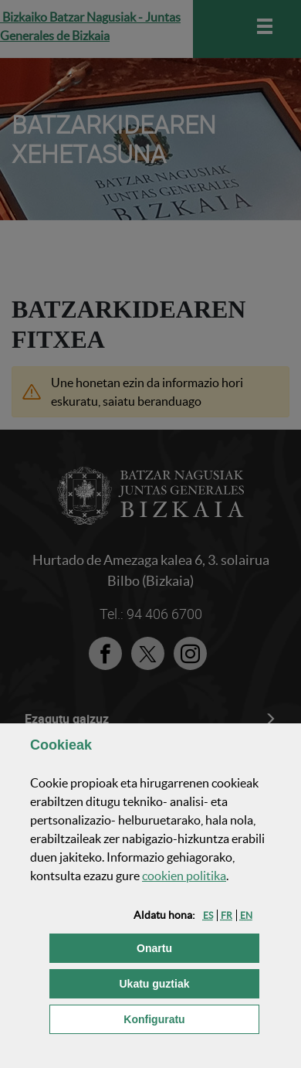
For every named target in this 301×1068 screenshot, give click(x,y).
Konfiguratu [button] (191, 1018)
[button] (208, 915)
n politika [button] (184, 876)
